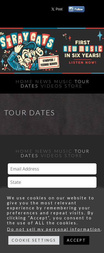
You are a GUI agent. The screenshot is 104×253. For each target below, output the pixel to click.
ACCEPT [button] (76, 240)
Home (24, 81)
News (43, 81)
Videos (51, 85)
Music (63, 81)
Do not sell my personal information (54, 229)
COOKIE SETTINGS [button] (34, 240)
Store (74, 85)
